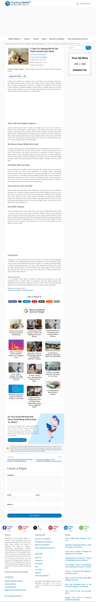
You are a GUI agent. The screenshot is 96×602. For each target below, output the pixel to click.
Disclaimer (38, 560)
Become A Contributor (57, 40)
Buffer (42, 302)
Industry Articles (10, 581)
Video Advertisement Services (78, 40)
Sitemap (38, 569)
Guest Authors (42, 55)
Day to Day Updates (41, 58)
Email (56, 302)
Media (44, 40)
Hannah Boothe (15, 278)
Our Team (38, 566)
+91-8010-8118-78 (86, 4)
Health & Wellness (14, 40)
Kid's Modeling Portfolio (13, 593)
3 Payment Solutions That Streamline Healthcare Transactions (49, 460)
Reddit (49, 302)
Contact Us (39, 557)
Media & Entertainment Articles (15, 587)
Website (10, 503)
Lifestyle (27, 40)
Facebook (13, 302)
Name (9, 494)
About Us (38, 554)
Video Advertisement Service (45, 545)
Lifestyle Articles (10, 584)
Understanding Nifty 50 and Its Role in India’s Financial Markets (20, 460)
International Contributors (44, 538)
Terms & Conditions (42, 572)
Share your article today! (18, 440)
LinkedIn (26, 302)
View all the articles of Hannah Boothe (20, 291)
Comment (11, 475)
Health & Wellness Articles (14, 578)
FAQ (36, 563)
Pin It (34, 302)
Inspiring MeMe (44, 600)
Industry (35, 40)
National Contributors (42, 542)
